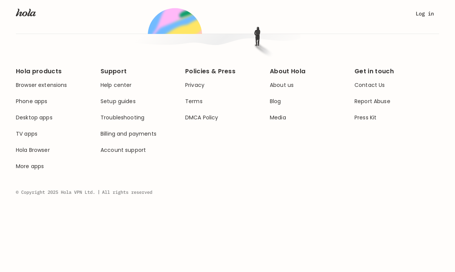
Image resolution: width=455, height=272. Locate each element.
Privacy (194, 85)
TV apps (26, 134)
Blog (275, 101)
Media (278, 117)
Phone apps (31, 101)
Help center (116, 85)
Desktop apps (34, 117)
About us (282, 85)
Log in (425, 13)
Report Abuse (372, 101)
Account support (123, 150)
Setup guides (118, 101)
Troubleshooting (122, 117)
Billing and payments (128, 134)
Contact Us (369, 85)
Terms (194, 101)
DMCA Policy (201, 117)
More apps (30, 166)
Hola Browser (33, 150)
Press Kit (365, 117)
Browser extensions (41, 85)
